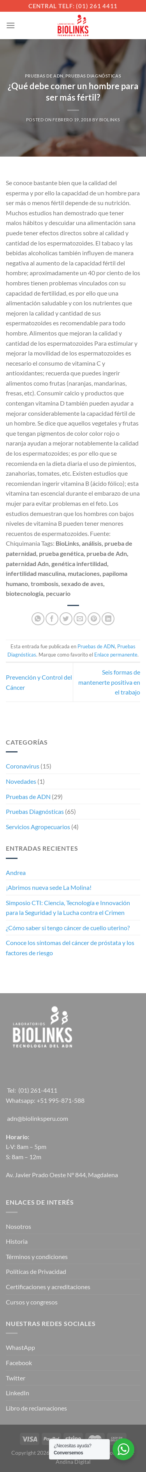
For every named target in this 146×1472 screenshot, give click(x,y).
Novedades (21, 781)
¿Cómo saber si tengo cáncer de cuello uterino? (68, 927)
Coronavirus (22, 766)
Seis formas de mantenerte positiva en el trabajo (109, 682)
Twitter (15, 1378)
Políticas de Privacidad (36, 1271)
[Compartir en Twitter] (66, 618)
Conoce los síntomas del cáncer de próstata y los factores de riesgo (70, 947)
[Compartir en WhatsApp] (38, 618)
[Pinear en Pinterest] (94, 618)
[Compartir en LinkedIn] (108, 618)
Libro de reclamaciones (36, 1408)
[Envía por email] (80, 618)
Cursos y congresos (32, 1302)
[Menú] (10, 25)
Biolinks (109, 119)
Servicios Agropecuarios (38, 826)
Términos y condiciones (37, 1256)
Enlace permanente (115, 654)
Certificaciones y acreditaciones (48, 1286)
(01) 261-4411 (37, 1090)
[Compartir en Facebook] (52, 618)
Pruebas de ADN (44, 75)
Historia (17, 1241)
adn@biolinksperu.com (37, 1118)
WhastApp (20, 1347)
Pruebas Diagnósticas (93, 75)
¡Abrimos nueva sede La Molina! (48, 887)
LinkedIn (17, 1392)
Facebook (19, 1362)
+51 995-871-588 (60, 1100)
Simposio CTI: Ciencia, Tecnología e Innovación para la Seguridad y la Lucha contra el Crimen (68, 907)
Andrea (16, 872)
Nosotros (18, 1226)
